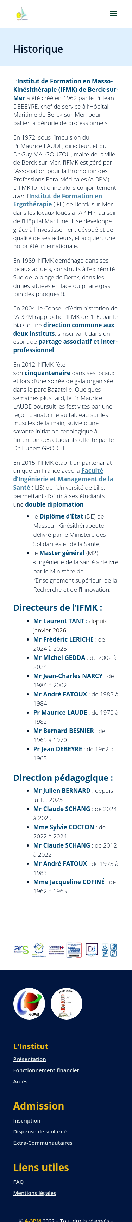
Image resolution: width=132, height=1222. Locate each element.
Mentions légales (34, 1192)
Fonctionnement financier (46, 1070)
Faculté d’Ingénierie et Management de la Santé (63, 479)
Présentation (29, 1058)
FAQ (18, 1181)
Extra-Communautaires (43, 1142)
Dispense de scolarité (40, 1131)
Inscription (27, 1120)
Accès (20, 1081)
